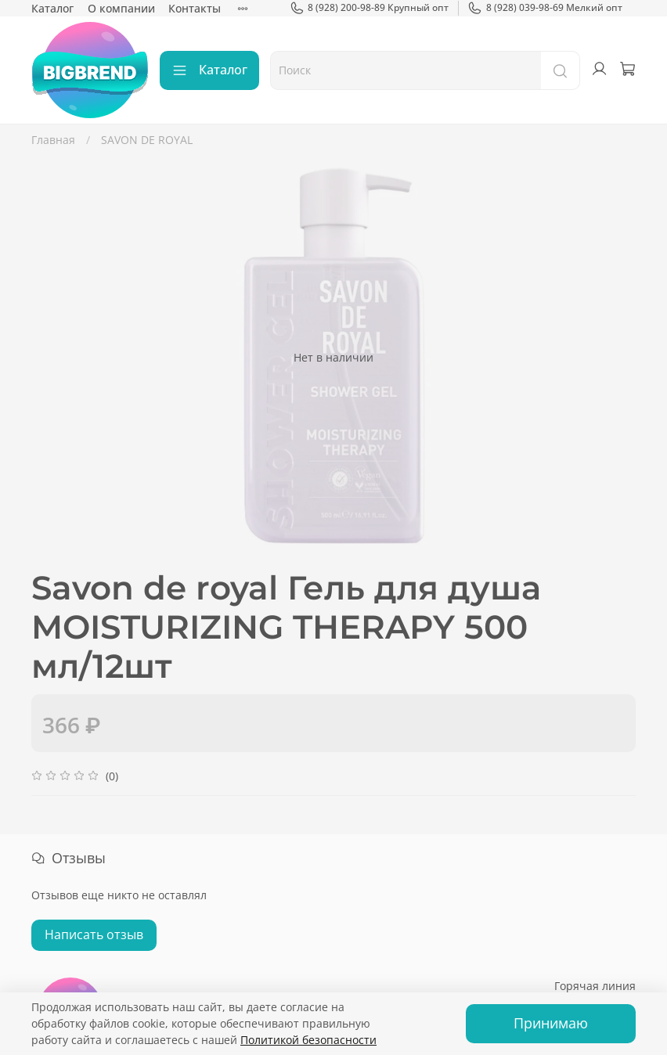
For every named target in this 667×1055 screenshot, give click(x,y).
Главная (53, 139)
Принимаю (551, 1023)
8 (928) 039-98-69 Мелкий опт (544, 8)
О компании (121, 8)
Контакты (194, 8)
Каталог (52, 8)
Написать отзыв (94, 934)
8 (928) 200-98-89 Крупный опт (369, 8)
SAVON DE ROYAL (147, 139)
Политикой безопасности (308, 1039)
